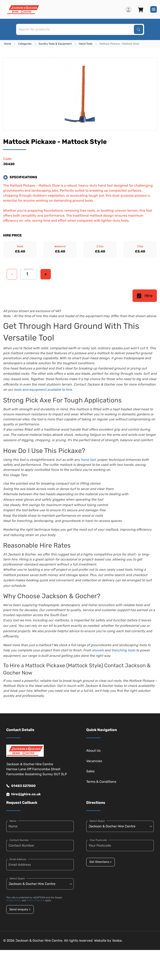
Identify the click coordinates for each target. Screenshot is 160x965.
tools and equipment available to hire (43, 390)
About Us (93, 751)
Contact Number (19, 840)
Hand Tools (85, 43)
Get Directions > (100, 862)
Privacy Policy (13, 900)
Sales (90, 771)
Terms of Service (35, 900)
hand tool (88, 460)
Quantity (29, 269)
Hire (144, 295)
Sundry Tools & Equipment (55, 43)
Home (7, 43)
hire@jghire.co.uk (23, 794)
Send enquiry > (19, 909)
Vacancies (94, 761)
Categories (25, 43)
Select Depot (17, 878)
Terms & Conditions (101, 782)
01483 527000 (21, 785)
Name (13, 820)
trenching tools (123, 650)
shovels (98, 650)
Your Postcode (98, 840)
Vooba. (117, 940)
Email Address (18, 859)
